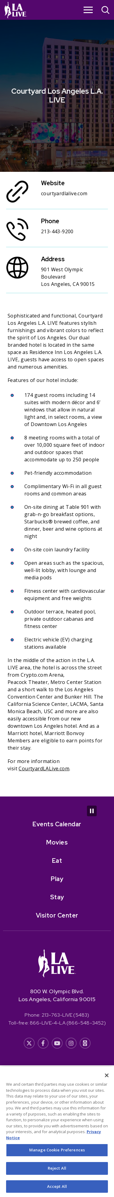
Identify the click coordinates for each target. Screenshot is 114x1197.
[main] (57, 398)
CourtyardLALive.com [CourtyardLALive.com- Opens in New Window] (44, 768)
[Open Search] (105, 11)
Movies (57, 842)
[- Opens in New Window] (29, 1043)
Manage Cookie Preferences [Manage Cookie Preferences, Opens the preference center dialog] (57, 1153)
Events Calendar (57, 824)
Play (57, 879)
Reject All (57, 1171)
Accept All (57, 1189)
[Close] (106, 1078)
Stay (57, 897)
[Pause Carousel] (92, 811)
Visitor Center (57, 915)
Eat (57, 861)
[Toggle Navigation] (88, 10)
